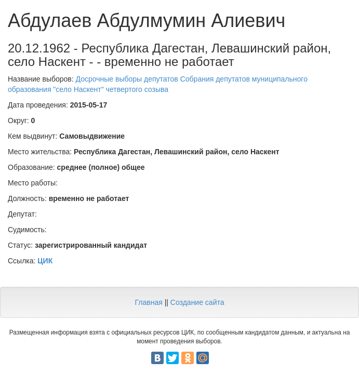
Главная (148, 302)
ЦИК (44, 261)
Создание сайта (197, 302)
